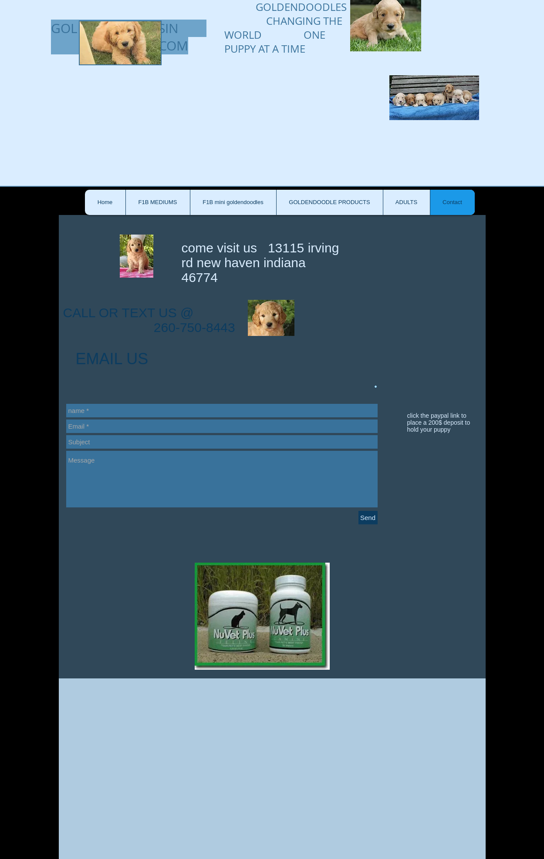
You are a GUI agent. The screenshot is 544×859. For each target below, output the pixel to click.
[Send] (368, 517)
